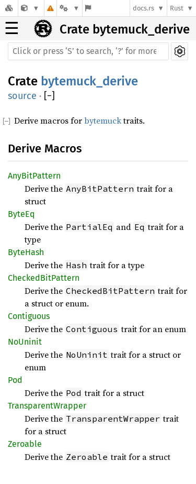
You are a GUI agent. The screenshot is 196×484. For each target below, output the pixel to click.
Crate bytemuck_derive (125, 29)
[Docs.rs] (9, 8)
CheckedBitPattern (43, 278)
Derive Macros (45, 148)
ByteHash (26, 252)
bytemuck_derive (89, 81)
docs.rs (143, 8)
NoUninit (25, 342)
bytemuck (102, 120)
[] (49, 96)
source (22, 96)
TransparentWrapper (47, 406)
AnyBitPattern (34, 176)
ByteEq (21, 214)
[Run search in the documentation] (88, 51)
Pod (15, 380)
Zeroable (25, 444)
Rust (176, 8)
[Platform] (69, 8)
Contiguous (29, 316)
